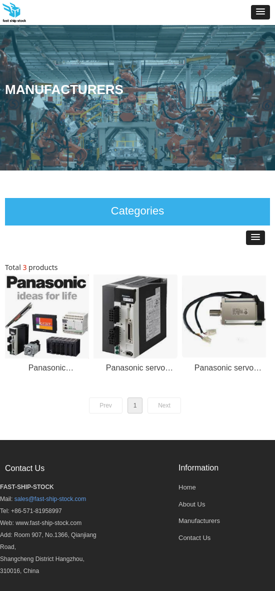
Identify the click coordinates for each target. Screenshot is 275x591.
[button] (260, 12)
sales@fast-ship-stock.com (50, 499)
